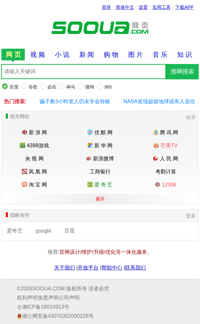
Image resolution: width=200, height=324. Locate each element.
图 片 (135, 54)
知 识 (184, 54)
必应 (51, 86)
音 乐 (160, 54)
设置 (143, 7)
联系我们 (135, 267)
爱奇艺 (15, 231)
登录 (106, 7)
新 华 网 (100, 145)
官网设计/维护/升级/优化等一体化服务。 (105, 252)
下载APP (184, 7)
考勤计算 (165, 171)
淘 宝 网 (34, 184)
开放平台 (88, 267)
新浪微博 (100, 158)
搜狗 (89, 86)
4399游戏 (34, 145)
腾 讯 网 (165, 132)
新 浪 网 (34, 132)
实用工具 (161, 7)
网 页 (13, 54)
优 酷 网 (100, 132)
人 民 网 (165, 158)
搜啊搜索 (182, 71)
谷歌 (33, 86)
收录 (191, 117)
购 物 (111, 54)
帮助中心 (111, 267)
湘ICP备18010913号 (45, 307)
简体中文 (125, 7)
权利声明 (27, 297)
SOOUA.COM (48, 288)
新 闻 (86, 54)
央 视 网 (34, 158)
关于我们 (64, 267)
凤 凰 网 (34, 171)
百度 (14, 86)
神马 (70, 86)
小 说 (62, 54)
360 (108, 86)
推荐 (53, 252)
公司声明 (69, 297)
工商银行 (100, 171)
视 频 (37, 54)
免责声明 (48, 297)
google (43, 231)
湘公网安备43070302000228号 (58, 316)
